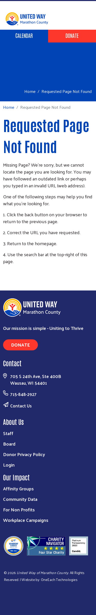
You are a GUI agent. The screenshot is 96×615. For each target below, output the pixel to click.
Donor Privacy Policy (24, 454)
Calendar (24, 35)
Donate (72, 35)
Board (9, 444)
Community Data (20, 499)
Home (30, 91)
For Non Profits (19, 509)
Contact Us (21, 405)
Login (9, 465)
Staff (8, 433)
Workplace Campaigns (25, 520)
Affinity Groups (18, 488)
